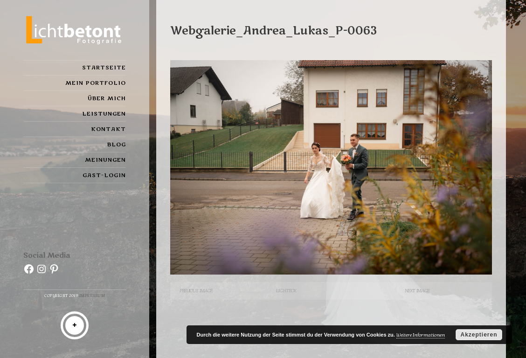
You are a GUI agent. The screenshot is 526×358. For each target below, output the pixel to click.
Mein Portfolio (95, 83)
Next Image (417, 291)
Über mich (107, 98)
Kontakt (108, 129)
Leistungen (104, 113)
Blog (116, 144)
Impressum (92, 295)
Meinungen (105, 160)
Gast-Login (104, 175)
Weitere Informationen (420, 335)
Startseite (104, 67)
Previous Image (196, 291)
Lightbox (286, 291)
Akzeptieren (478, 334)
